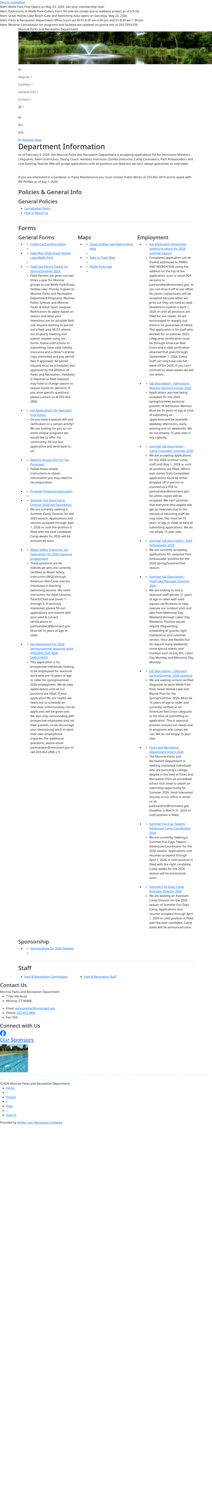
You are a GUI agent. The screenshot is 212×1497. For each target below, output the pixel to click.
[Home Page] (28, 69)
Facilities (24, 84)
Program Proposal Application (51, 491)
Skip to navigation (12, 2)
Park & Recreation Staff (100, 977)
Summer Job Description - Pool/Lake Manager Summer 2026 (169, 581)
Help (9, 1106)
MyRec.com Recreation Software (39, 1122)
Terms (10, 1088)
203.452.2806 (26, 1013)
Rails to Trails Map (102, 258)
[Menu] (21, 132)
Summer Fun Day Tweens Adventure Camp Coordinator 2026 (170, 828)
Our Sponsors (17, 1039)
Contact (23, 99)
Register (24, 77)
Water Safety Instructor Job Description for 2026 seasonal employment (51, 554)
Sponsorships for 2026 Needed (52, 948)
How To (11, 1115)
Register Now (31, 140)
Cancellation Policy (37, 208)
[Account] (28, 107)
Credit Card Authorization (48, 244)
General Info (27, 92)
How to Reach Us (36, 213)
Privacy (11, 1097)
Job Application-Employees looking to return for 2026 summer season (168, 248)
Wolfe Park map (101, 267)
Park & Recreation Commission (46, 977)
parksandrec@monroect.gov (35, 1008)
